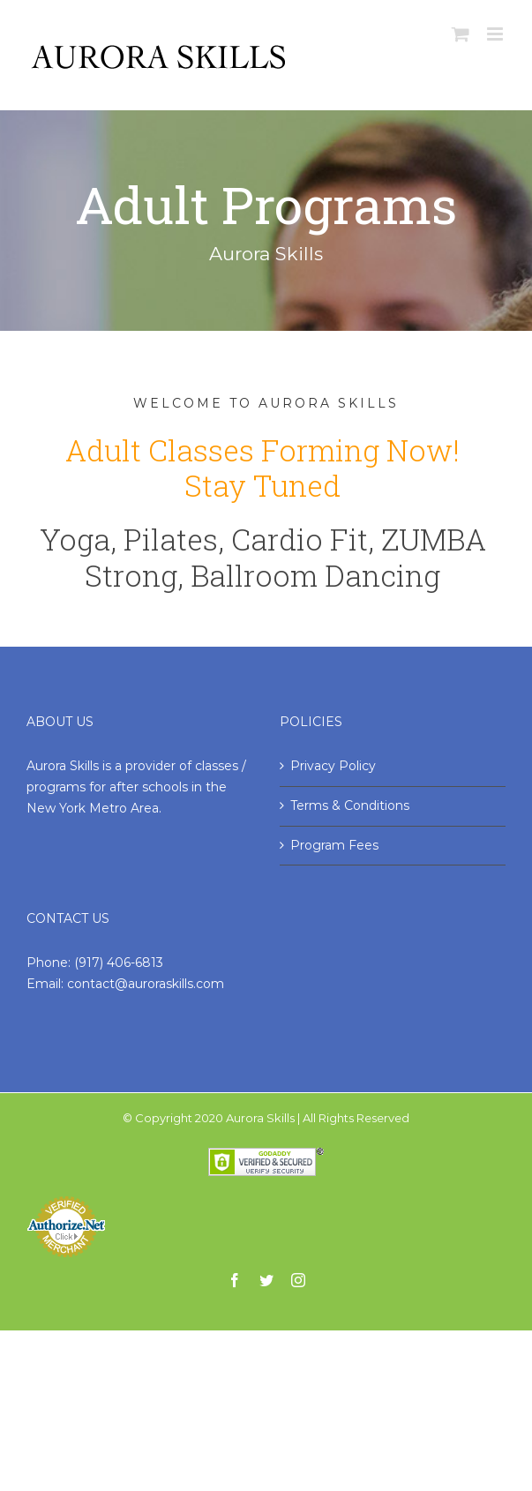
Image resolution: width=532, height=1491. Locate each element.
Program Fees (334, 845)
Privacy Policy (333, 766)
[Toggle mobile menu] (496, 34)
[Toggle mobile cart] (460, 34)
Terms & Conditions (349, 805)
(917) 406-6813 (118, 962)
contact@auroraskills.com (145, 984)
